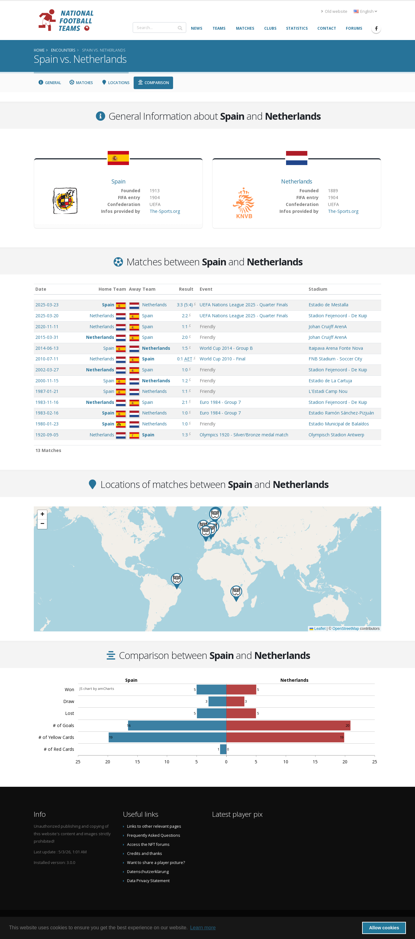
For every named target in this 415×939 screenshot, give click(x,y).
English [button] (365, 11)
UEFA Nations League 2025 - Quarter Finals (244, 305)
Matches (81, 82)
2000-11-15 (47, 381)
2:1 (185, 402)
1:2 (185, 381)
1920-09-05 (47, 435)
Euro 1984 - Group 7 (220, 402)
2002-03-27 (47, 370)
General (49, 82)
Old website (334, 11)
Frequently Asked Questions (153, 835)
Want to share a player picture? (156, 862)
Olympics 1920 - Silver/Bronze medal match (244, 435)
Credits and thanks (144, 853)
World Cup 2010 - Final (222, 359)
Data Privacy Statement (148, 880)
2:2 (185, 316)
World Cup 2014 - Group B (226, 348)
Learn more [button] (203, 927)
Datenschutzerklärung (148, 871)
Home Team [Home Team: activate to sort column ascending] (112, 289)
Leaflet (317, 628)
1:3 (185, 435)
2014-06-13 (47, 348)
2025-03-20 (47, 316)
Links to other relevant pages (154, 826)
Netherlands (296, 181)
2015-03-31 (47, 337)
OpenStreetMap (345, 628)
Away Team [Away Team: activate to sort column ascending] (142, 289)
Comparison (153, 82)
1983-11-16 (47, 402)
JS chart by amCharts (96, 688)
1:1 (185, 326)
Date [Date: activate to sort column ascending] (40, 289)
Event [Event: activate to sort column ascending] (206, 289)
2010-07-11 (47, 359)
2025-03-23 (47, 305)
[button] (206, 534)
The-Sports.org (165, 211)
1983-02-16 (47, 413)
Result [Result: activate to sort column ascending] (186, 289)
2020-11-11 (47, 326)
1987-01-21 (47, 391)
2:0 (185, 337)
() (185, 305)
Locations (115, 82)
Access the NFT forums (148, 844)
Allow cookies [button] (384, 927)
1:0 (185, 370)
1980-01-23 (47, 424)
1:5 (185, 348)
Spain (118, 181)
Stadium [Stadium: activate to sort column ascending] (318, 289)
